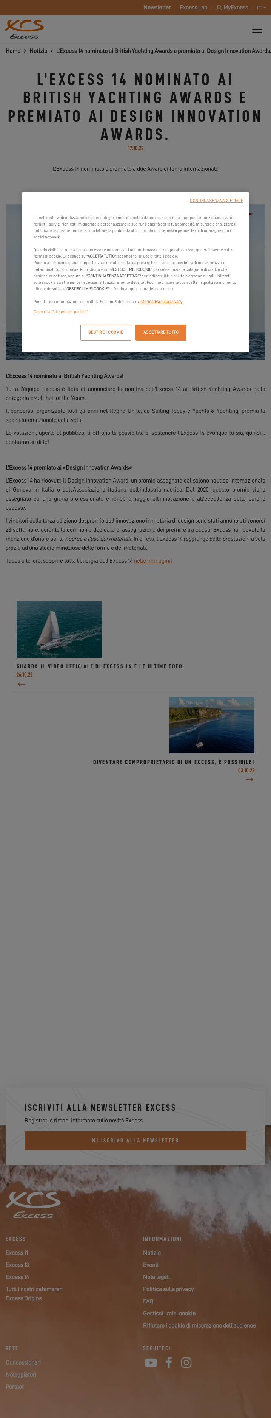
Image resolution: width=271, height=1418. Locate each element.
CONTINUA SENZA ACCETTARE (216, 201)
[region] (135, 272)
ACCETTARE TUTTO (161, 332)
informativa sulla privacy (160, 302)
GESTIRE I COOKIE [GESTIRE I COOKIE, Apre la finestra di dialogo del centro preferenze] (105, 332)
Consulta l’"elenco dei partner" (61, 312)
